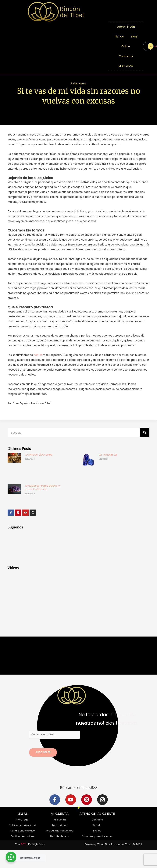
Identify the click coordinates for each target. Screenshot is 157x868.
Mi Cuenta (126, 66)
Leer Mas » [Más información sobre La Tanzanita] (104, 459)
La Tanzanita (108, 455)
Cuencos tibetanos (38, 455)
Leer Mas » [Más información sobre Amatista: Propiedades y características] (30, 493)
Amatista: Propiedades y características (42, 487)
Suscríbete (43, 752)
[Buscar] (144, 432)
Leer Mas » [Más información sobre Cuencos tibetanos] (30, 459)
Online (125, 46)
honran (38, 355)
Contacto (126, 56)
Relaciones (78, 83)
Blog (134, 36)
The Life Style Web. (30, 844)
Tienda (119, 36)
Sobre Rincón (125, 27)
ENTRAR (151, 46)
